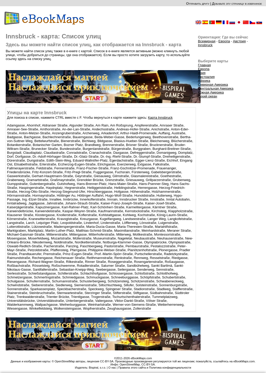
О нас (112, 367)
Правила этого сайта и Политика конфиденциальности (154, 367)
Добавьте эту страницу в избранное (237, 3)
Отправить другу (197, 3)
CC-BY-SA (148, 364)
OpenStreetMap (129, 364)
